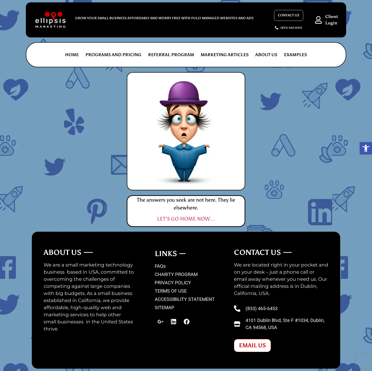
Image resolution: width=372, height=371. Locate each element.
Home (72, 54)
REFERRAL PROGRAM (171, 54)
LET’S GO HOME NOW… (186, 219)
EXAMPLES (295, 54)
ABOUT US (266, 54)
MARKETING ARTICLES (225, 54)
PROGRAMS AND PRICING (113, 54)
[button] (366, 148)
